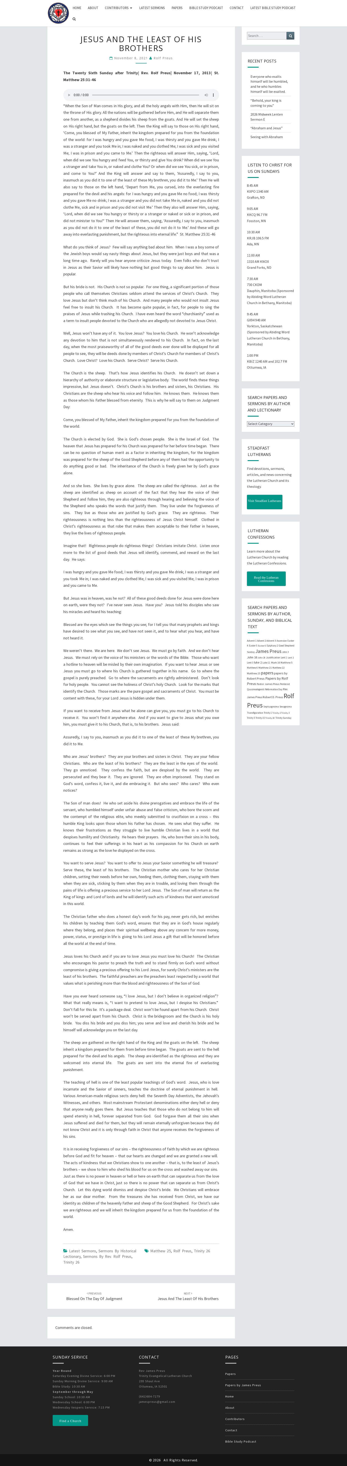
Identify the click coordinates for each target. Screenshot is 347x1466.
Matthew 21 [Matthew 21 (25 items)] (265, 667)
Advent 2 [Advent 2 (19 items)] (261, 640)
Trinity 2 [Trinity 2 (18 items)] (276, 712)
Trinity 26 (71, 1262)
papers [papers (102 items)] (267, 672)
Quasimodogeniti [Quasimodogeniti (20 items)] (255, 689)
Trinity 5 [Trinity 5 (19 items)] (251, 717)
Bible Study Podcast (206, 8)
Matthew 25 (160, 1250)
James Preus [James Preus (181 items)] (268, 651)
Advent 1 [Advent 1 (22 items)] (251, 640)
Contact (237, 8)
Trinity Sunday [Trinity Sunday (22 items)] (283, 717)
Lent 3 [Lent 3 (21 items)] (250, 662)
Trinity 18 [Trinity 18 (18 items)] (270, 718)
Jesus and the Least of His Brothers (188, 1296)
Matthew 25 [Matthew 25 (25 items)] (253, 673)
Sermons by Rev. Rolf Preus (107, 1256)
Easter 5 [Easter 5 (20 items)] (253, 645)
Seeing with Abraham (267, 137)
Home (77, 8)
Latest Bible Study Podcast (273, 8)
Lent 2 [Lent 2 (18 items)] (291, 657)
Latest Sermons (152, 8)
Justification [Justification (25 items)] (273, 657)
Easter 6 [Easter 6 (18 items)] (262, 645)
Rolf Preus (163, 58)
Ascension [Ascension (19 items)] (282, 640)
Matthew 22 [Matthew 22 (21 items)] (278, 667)
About (93, 8)
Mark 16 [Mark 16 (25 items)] (275, 662)
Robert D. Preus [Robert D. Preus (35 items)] (273, 697)
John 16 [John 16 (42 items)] (252, 657)
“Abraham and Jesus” (267, 128)
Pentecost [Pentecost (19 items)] (285, 684)
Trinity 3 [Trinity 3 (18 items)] (285, 712)
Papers (177, 8)
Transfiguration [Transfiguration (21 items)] (255, 712)
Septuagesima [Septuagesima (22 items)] (271, 706)
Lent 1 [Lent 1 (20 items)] (284, 657)
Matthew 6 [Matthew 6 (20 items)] (252, 667)
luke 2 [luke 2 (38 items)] (258, 662)
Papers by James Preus (243, 1385)
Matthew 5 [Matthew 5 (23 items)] (286, 662)
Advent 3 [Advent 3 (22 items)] (271, 640)
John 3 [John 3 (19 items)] (285, 652)
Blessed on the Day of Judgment (94, 1296)
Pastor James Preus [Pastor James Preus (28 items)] (268, 684)
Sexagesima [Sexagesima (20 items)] (286, 706)
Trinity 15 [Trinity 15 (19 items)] (260, 717)
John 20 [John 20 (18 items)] (261, 657)
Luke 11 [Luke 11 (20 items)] (266, 662)
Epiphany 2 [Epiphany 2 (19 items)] (272, 645)
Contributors (117, 8)
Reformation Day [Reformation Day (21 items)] (273, 689)
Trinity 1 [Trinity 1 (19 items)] (268, 712)
